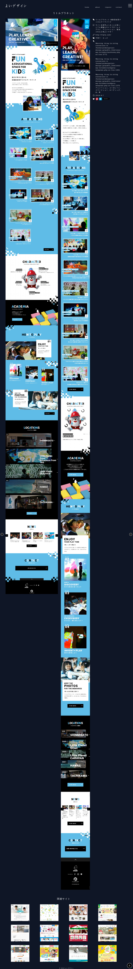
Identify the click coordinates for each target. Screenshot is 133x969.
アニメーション (102, 88)
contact (119, 7)
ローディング (114, 90)
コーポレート (114, 88)
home (87, 7)
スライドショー (102, 90)
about (97, 7)
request (108, 7)
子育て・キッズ (102, 38)
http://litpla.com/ (103, 35)
